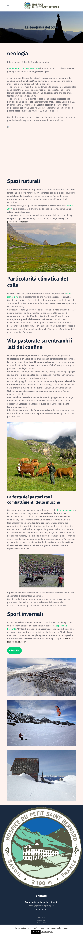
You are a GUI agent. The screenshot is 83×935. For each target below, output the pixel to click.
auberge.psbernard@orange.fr (41, 905)
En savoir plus (47, 932)
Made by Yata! (41, 923)
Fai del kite (14, 650)
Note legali (41, 917)
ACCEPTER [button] (35, 932)
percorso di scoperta (17, 222)
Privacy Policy (41, 920)
